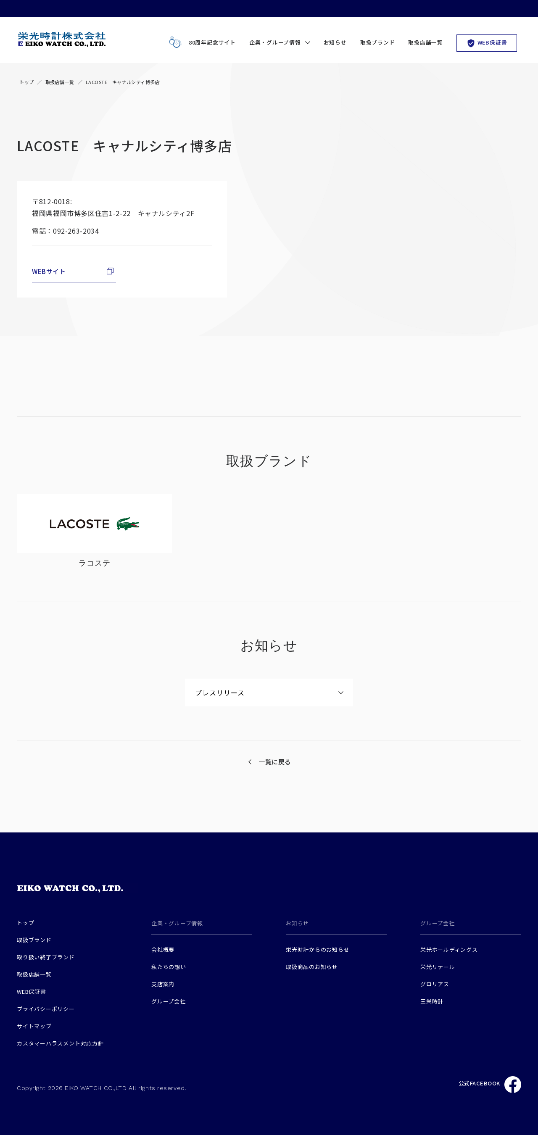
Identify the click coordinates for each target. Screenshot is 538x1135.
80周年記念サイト (200, 43)
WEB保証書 (487, 42)
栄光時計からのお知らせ (318, 949)
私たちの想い (168, 967)
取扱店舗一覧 (425, 42)
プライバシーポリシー (46, 1009)
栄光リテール (437, 967)
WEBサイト (49, 271)
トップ (26, 82)
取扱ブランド (377, 42)
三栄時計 (431, 1001)
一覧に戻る (274, 761)
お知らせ (335, 42)
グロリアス (434, 984)
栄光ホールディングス (449, 949)
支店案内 (162, 984)
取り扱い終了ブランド (46, 957)
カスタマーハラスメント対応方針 (60, 1043)
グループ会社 (168, 1001)
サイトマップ (34, 1026)
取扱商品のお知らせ (312, 967)
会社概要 (162, 949)
